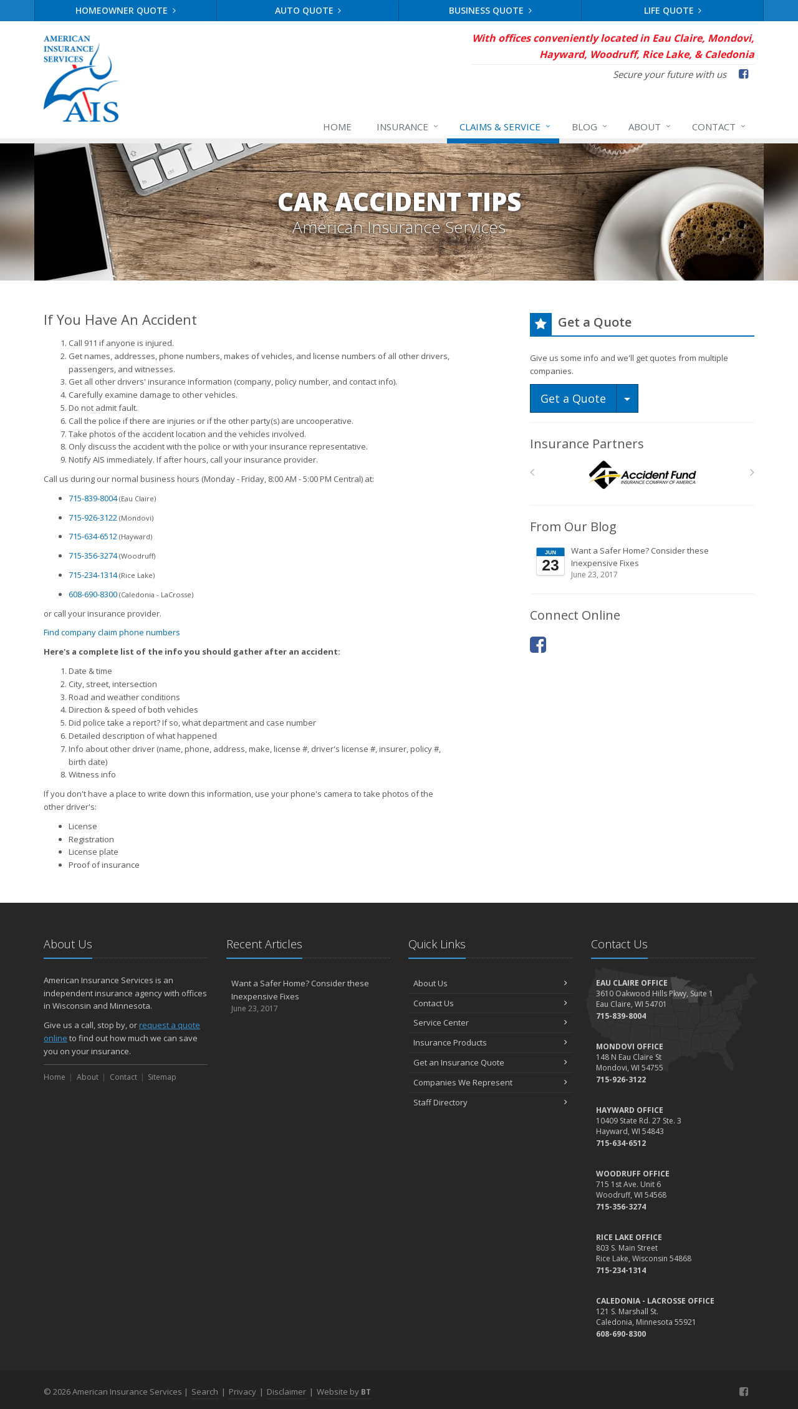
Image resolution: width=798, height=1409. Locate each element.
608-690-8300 (93, 594)
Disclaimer (286, 1391)
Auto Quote (308, 10)
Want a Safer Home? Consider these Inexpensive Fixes (643, 562)
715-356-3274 (93, 555)
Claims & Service (505, 126)
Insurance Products (490, 1042)
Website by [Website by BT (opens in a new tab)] (344, 1391)
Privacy (242, 1391)
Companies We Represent (490, 1082)
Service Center (490, 1022)
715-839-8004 (93, 498)
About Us (490, 983)
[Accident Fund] (642, 475)
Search (204, 1391)
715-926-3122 (93, 517)
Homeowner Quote (125, 10)
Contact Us (490, 1003)
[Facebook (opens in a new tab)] (743, 73)
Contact (719, 126)
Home (337, 126)
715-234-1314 (93, 574)
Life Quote (673, 10)
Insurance (408, 126)
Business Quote (490, 10)
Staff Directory (490, 1102)
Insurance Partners (587, 443)
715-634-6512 (93, 536)
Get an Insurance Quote (490, 1062)
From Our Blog (573, 526)
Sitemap (162, 1077)
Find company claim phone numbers (112, 632)
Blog (590, 126)
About (650, 126)
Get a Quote (573, 398)
